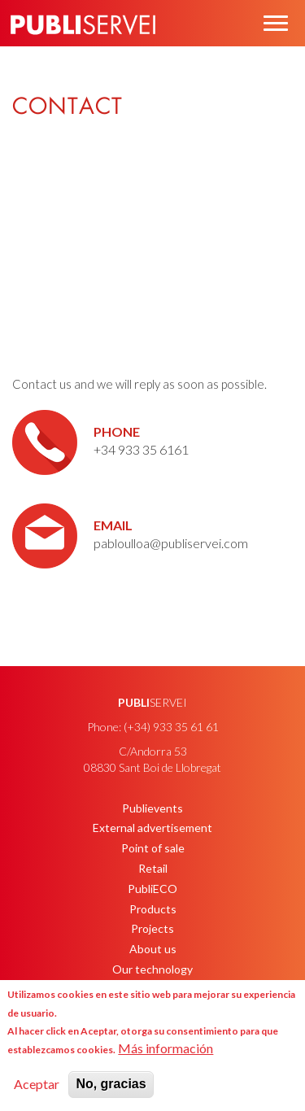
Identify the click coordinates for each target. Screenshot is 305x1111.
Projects (152, 928)
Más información (165, 1048)
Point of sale (153, 848)
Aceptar (36, 1083)
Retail (153, 868)
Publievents (152, 808)
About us (152, 949)
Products (152, 909)
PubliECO (152, 888)
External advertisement (152, 827)
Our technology (152, 969)
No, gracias (111, 1084)
